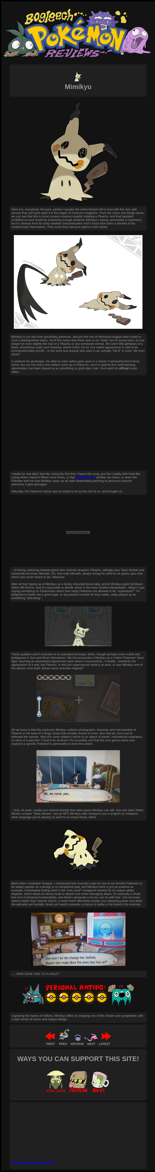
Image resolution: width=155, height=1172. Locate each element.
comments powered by (33, 1162)
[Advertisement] (69, 1130)
